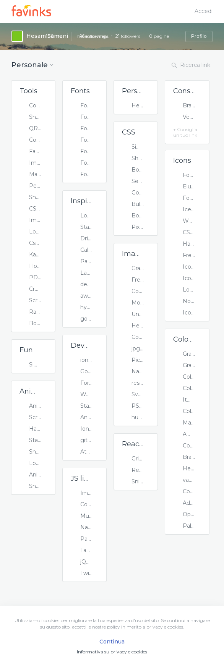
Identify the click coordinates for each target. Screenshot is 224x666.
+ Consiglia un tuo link (185, 132)
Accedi (204, 11)
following (93, 36)
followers (127, 36)
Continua (112, 641)
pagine (159, 36)
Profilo (199, 36)
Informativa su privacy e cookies (112, 652)
